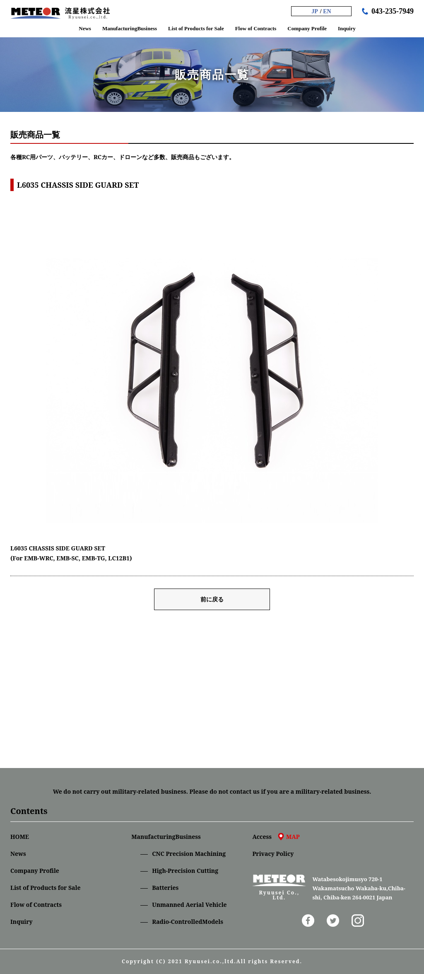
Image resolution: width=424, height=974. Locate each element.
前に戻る (212, 599)
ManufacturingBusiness (166, 837)
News (18, 854)
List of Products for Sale (45, 888)
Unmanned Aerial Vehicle (189, 905)
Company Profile (34, 871)
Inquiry (21, 922)
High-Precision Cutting (185, 871)
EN (327, 11)
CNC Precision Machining (189, 854)
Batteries (165, 888)
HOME (19, 837)
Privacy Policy (273, 854)
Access (275, 836)
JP (314, 11)
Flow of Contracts (36, 905)
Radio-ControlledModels (187, 922)
